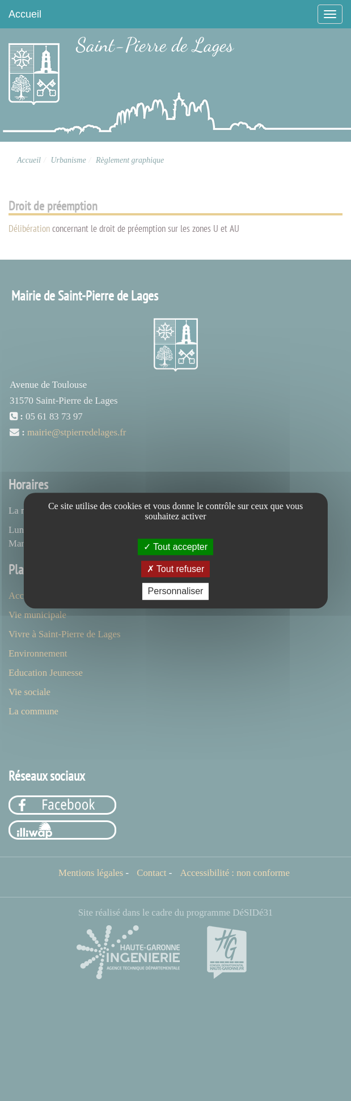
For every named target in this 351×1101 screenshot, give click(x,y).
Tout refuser (176, 569)
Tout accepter (175, 547)
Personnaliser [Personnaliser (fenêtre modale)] (176, 591)
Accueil (25, 14)
